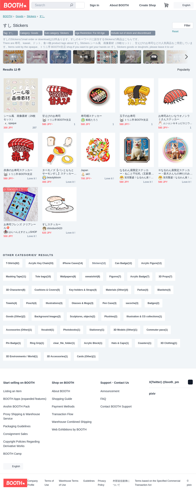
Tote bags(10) (43, 276)
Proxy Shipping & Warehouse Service (21, 416)
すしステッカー (51, 224)
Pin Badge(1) (13, 343)
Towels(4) (11, 303)
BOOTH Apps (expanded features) (24, 398)
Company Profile (32, 483)
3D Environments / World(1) (22, 356)
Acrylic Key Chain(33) (41, 263)
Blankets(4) (164, 289)
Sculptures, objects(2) (82, 316)
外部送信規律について (121, 483)
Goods (19, 16)
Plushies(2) (110, 316)
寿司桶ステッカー (91, 115)
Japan (84, 170)
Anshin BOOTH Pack (16, 406)
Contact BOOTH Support (116, 406)
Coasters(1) (144, 343)
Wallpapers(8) (68, 276)
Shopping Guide (62, 398)
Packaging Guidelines (16, 426)
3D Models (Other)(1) (125, 329)
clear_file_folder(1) (64, 343)
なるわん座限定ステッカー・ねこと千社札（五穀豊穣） (135, 172)
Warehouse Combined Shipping (71, 421)
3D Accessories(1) (57, 356)
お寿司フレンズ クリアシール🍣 (20, 226)
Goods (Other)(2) (15, 316)
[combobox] (53, 5)
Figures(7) (115, 276)
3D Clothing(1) (169, 343)
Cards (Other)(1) (86, 356)
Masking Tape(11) (16, 276)
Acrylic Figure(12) (151, 263)
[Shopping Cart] (166, 5)
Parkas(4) (142, 289)
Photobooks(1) (71, 329)
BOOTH (7, 16)
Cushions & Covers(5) (47, 289)
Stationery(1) (96, 329)
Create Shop (147, 5)
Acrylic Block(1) (93, 343)
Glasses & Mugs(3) (82, 303)
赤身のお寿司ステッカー (18, 170)
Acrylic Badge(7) (139, 276)
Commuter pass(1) (157, 329)
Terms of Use (49, 483)
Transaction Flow (62, 414)
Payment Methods (63, 406)
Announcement (110, 391)
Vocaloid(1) (47, 329)
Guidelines (89, 481)
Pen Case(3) (109, 303)
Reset (175, 31)
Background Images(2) (48, 316)
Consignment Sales (15, 434)
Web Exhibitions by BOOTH (69, 429)
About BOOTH (119, 5)
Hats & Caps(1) (120, 343)
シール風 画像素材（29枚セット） (20, 117)
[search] (71, 5)
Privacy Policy (102, 483)
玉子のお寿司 (127, 115)
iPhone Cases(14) (73, 263)
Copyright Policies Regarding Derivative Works (21, 444)
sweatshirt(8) (92, 276)
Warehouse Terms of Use (68, 483)
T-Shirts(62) (12, 263)
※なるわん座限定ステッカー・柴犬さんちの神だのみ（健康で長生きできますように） (174, 172)
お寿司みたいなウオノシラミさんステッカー (174, 117)
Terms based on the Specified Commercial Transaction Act (157, 483)
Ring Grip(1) (37, 343)
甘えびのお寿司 (51, 115)
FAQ (103, 398)
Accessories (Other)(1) (19, 329)
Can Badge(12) (123, 263)
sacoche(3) (132, 303)
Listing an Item (12, 391)
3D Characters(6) (15, 289)
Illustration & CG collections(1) (144, 316)
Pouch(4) (31, 303)
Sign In (94, 5)
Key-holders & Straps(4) (83, 289)
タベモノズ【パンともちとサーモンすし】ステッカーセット (58, 172)
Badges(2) (153, 303)
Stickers (31, 16)
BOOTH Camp (12, 453)
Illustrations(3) (54, 303)
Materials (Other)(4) (117, 289)
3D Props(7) (165, 276)
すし (42, 16)
